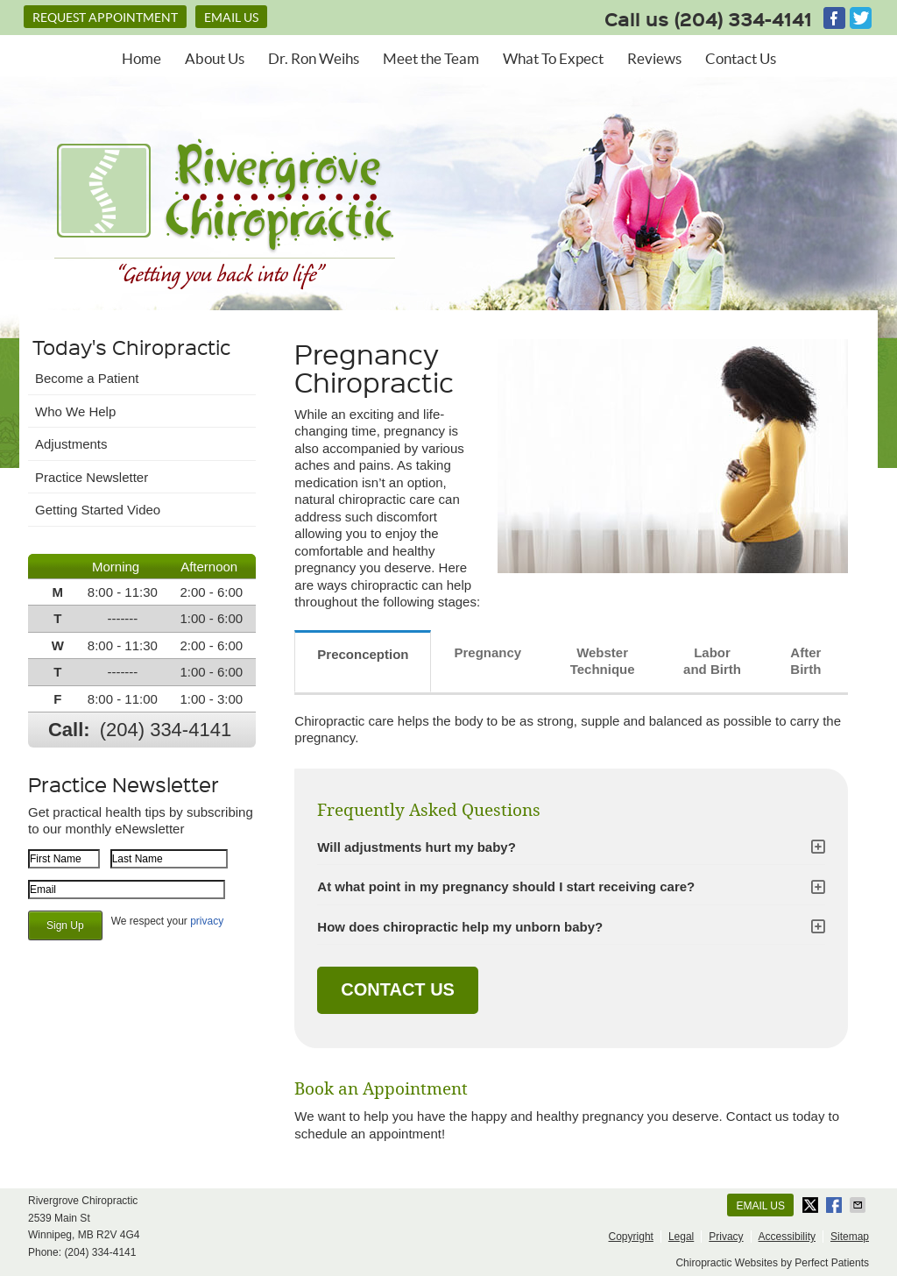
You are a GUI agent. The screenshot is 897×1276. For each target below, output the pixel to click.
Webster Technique (602, 661)
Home (141, 58)
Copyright (631, 1236)
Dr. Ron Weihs (313, 58)
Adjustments (71, 443)
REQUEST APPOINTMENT (105, 18)
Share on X (812, 1205)
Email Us (231, 18)
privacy (206, 921)
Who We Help (75, 411)
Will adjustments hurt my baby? (416, 847)
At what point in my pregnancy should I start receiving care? (506, 886)
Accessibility (787, 1236)
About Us (214, 58)
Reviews (654, 58)
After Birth (805, 661)
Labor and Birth (712, 661)
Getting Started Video (97, 509)
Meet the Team (431, 58)
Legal (681, 1236)
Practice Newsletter (91, 477)
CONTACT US (398, 989)
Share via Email (859, 1205)
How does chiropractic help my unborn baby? (460, 926)
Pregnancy (487, 652)
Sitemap (849, 1236)
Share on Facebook (835, 1205)
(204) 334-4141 (743, 18)
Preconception (362, 654)
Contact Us (740, 58)
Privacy (726, 1236)
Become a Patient (86, 378)
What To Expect (553, 58)
